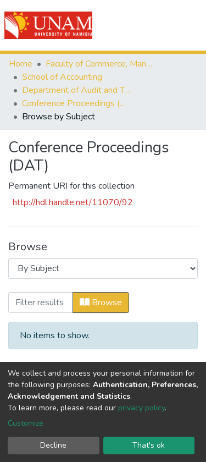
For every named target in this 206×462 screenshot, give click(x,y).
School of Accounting (62, 77)
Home (20, 64)
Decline (53, 445)
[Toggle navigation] (190, 25)
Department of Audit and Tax (77, 90)
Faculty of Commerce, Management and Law (100, 64)
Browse (101, 302)
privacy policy (141, 408)
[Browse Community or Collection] (103, 268)
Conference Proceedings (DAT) (77, 103)
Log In (158, 25)
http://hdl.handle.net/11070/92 (73, 202)
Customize (25, 423)
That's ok (148, 445)
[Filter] (40, 302)
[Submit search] (135, 25)
